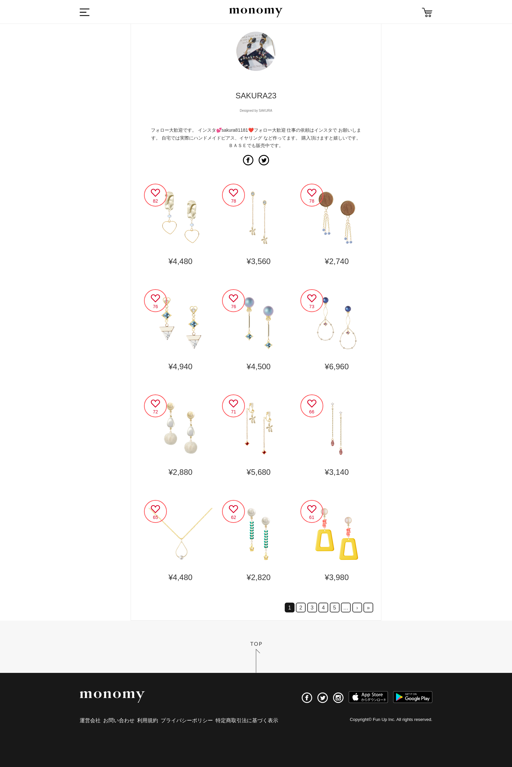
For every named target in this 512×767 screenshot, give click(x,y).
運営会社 (90, 720)
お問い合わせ (119, 720)
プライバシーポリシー (187, 720)
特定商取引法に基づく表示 (247, 720)
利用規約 (147, 720)
